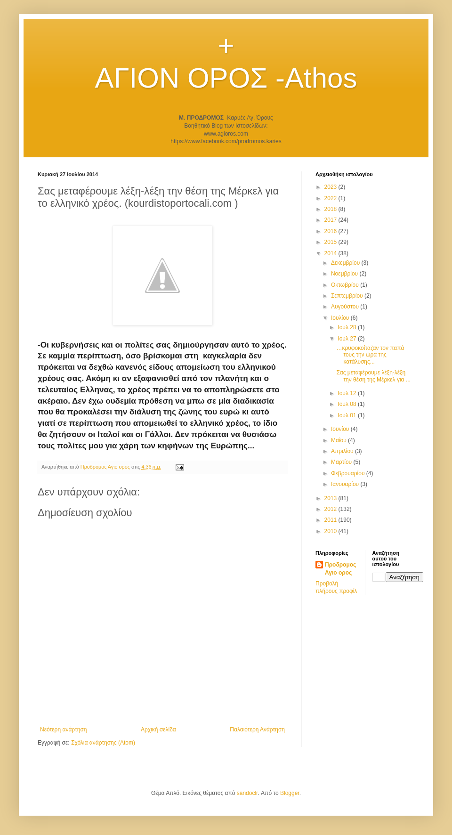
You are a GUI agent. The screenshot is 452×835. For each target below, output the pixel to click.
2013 (331, 498)
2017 (331, 220)
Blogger (289, 793)
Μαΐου (339, 440)
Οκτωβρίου (345, 285)
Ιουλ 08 (348, 404)
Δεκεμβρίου (346, 262)
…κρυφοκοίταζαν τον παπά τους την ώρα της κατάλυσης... (370, 355)
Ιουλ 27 (348, 338)
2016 (331, 231)
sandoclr (247, 793)
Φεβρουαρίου (348, 473)
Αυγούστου (345, 306)
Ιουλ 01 (348, 415)
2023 (331, 187)
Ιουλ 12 (348, 393)
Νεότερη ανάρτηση (63, 729)
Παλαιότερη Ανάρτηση (257, 729)
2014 (331, 253)
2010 (331, 531)
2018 (331, 209)
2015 (331, 242)
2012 (331, 509)
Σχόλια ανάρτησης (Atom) (103, 742)
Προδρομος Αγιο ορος (340, 568)
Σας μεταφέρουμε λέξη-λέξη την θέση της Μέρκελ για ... (373, 375)
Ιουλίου (341, 318)
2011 (331, 520)
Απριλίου (343, 451)
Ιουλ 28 (348, 327)
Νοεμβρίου (345, 273)
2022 (331, 198)
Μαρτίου (342, 462)
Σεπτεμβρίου (347, 295)
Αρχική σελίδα (158, 729)
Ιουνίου (341, 429)
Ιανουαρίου (346, 484)
